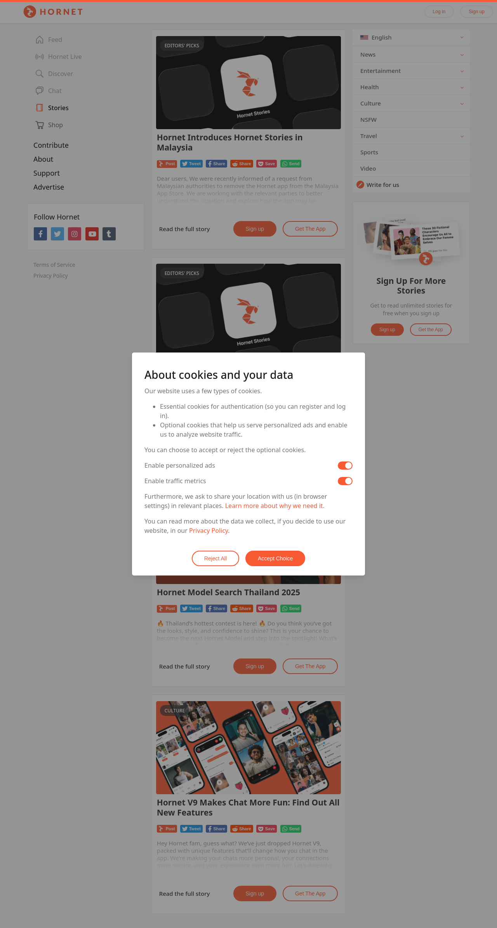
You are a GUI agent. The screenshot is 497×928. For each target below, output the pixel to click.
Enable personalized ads (179, 465)
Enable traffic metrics (175, 481)
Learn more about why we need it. (275, 505)
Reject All (215, 558)
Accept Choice (275, 558)
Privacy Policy (208, 530)
